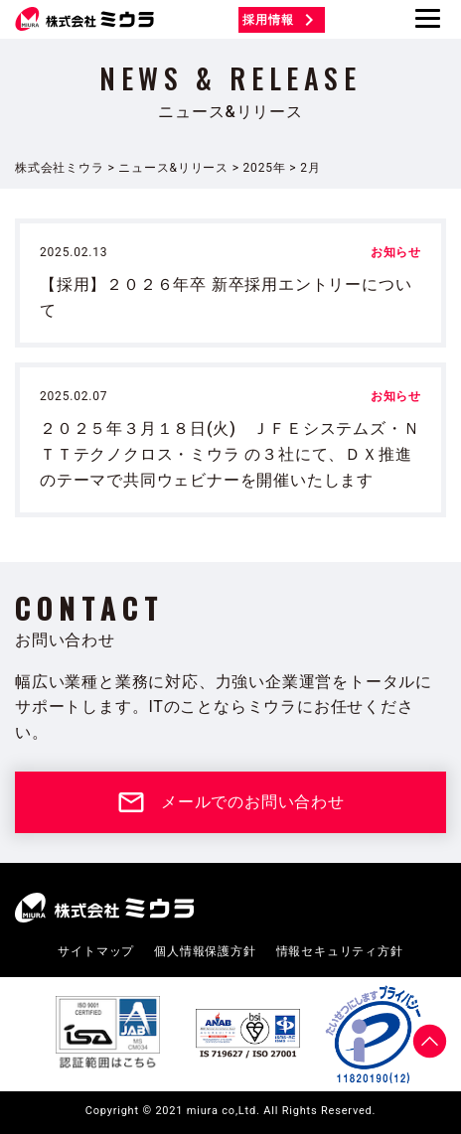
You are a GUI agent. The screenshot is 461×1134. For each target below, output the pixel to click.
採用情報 (281, 20)
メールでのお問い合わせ (230, 802)
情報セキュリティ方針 (339, 951)
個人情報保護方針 (204, 951)
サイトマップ (96, 951)
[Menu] (427, 18)
